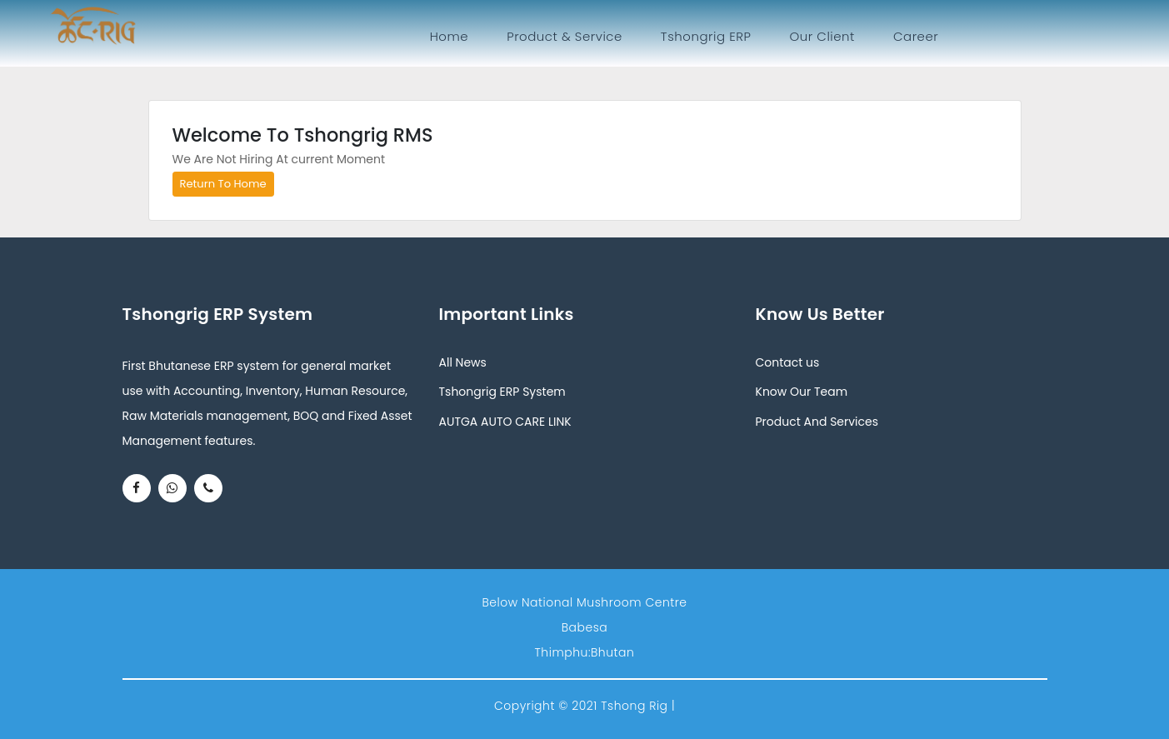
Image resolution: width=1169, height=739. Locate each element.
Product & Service (564, 36)
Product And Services (817, 421)
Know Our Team (802, 391)
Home (452, 36)
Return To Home (223, 184)
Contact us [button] (788, 362)
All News (463, 362)
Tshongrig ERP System (502, 391)
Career (915, 36)
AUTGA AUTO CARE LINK (505, 421)
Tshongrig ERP (706, 36)
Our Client (821, 36)
